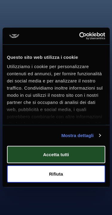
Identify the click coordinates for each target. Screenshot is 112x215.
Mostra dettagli (77, 135)
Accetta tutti (56, 154)
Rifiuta (56, 173)
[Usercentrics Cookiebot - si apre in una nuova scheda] (79, 36)
